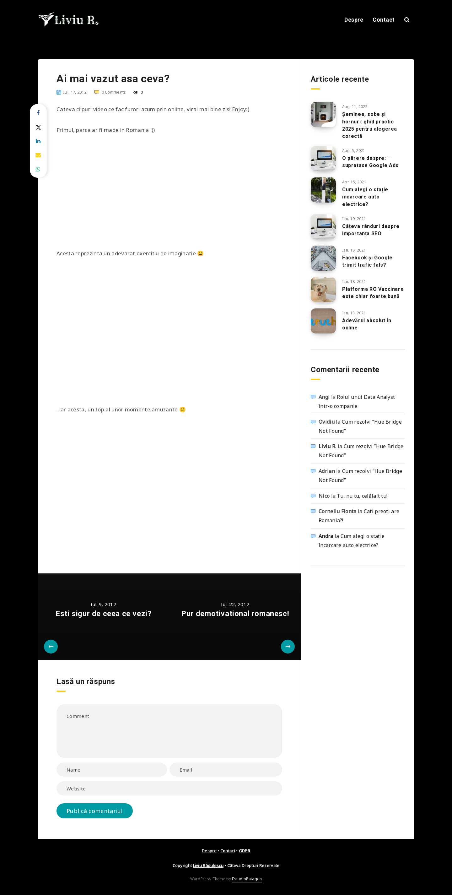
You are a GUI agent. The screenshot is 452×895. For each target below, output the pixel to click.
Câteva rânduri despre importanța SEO (371, 229)
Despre (353, 19)
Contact (384, 19)
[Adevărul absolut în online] (323, 321)
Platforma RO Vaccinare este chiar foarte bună (373, 292)
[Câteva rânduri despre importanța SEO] (323, 226)
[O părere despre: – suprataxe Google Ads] (323, 158)
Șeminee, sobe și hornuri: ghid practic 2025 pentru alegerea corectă (369, 125)
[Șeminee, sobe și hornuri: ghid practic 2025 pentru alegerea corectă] (323, 114)
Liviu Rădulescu (208, 865)
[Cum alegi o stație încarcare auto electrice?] (323, 190)
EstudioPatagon (247, 878)
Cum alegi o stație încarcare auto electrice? (365, 197)
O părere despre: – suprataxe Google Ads (370, 161)
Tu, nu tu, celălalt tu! (362, 495)
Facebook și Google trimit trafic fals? (367, 261)
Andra (326, 536)
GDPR (244, 851)
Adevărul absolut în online (366, 324)
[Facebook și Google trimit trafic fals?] (323, 258)
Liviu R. (327, 446)
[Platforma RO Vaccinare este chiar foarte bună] (323, 289)
